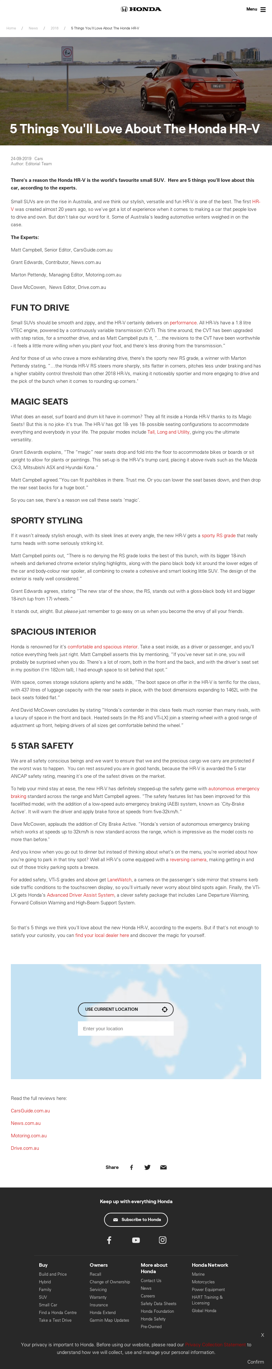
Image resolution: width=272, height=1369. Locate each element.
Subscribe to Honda (137, 1220)
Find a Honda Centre (58, 1312)
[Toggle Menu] (249, 9)
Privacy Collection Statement (215, 1345)
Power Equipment (208, 1289)
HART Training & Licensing (207, 1300)
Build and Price (53, 1274)
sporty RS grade (219, 535)
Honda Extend (103, 1312)
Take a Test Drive (55, 1320)
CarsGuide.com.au (30, 1111)
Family (45, 1289)
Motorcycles (203, 1282)
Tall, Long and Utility (168, 432)
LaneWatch (119, 880)
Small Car (48, 1305)
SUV (43, 1297)
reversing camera (188, 859)
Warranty (98, 1297)
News (146, 1288)
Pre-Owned (151, 1326)
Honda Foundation (157, 1311)
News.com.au (26, 1123)
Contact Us (151, 1280)
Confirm (255, 1362)
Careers (148, 1296)
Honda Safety (153, 1319)
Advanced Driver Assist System (80, 895)
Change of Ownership (110, 1282)
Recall (95, 1274)
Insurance (99, 1305)
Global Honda (204, 1310)
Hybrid (45, 1282)
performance (183, 323)
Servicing (98, 1289)
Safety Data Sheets (159, 1303)
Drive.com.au (25, 1148)
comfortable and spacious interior (103, 647)
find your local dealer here (102, 935)
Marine (198, 1274)
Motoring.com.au (29, 1136)
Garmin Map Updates (109, 1320)
